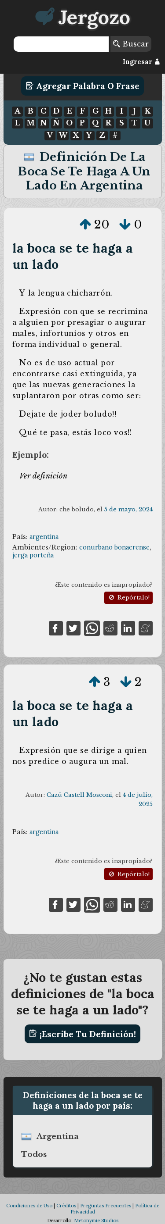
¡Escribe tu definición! (82, 1033)
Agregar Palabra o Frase (82, 86)
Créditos (66, 1206)
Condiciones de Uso (29, 1206)
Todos (34, 1154)
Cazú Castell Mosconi (79, 795)
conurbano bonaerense (114, 547)
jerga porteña (33, 555)
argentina (44, 537)
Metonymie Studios (96, 1220)
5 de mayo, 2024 (128, 509)
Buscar (131, 43)
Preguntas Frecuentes (105, 1206)
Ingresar (141, 62)
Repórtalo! (128, 597)
